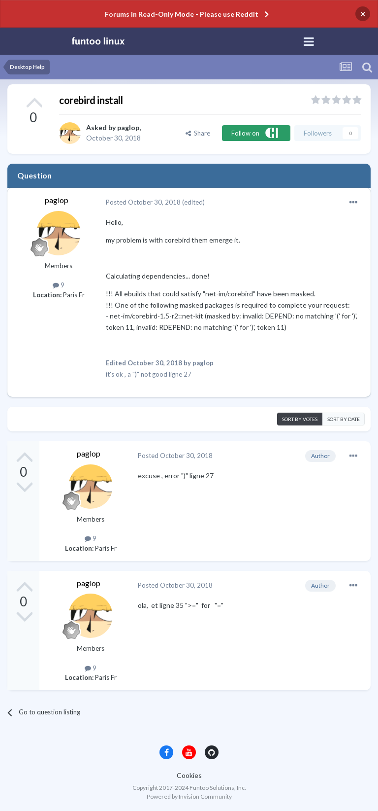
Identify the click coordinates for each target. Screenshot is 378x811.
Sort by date (343, 419)
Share (198, 133)
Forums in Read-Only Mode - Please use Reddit (181, 14)
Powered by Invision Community (189, 796)
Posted (143, 202)
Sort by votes (299, 419)
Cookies (189, 775)
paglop (128, 127)
